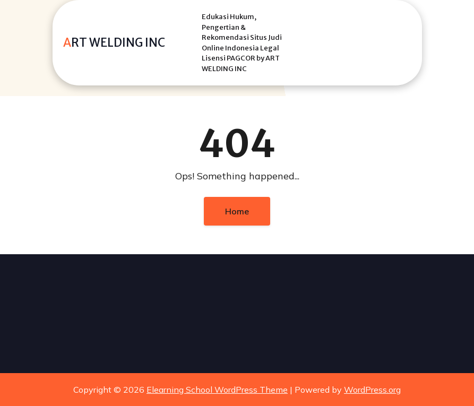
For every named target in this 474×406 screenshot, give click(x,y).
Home (237, 211)
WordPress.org (372, 389)
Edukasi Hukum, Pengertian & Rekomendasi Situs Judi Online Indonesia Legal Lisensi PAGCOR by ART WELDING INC (242, 42)
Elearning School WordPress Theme (217, 389)
